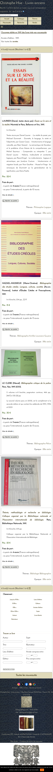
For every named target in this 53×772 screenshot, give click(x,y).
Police (48, 444)
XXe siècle (47, 213)
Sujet (28, 638)
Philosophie (38, 207)
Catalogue (20, 19)
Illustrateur (30, 645)
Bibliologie (34, 574)
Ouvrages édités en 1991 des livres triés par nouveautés (24, 32)
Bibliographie (23, 336)
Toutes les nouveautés (26, 675)
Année (28, 652)
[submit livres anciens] (20, 15)
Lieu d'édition (8, 652)
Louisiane (40, 336)
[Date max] (35, 655)
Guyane (47, 336)
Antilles (32, 336)
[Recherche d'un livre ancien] (9, 15)
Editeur (5, 659)
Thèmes (29, 207)
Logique (47, 207)
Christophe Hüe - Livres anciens (22, 3)
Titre (4, 645)
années (15, 42)
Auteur (5, 638)
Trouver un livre (9, 634)
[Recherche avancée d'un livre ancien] (9, 669)
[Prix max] (35, 662)
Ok (42, 769)
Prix (27, 659)
